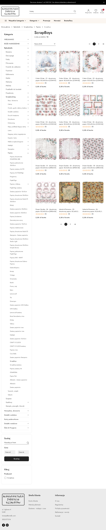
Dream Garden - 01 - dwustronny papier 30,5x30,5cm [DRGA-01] (46, 167)
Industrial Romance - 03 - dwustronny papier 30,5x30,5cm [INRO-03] (69, 210)
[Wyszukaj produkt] (52, 11)
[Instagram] (7, 525)
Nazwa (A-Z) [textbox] (38, 44)
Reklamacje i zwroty (62, 512)
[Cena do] (23, 452)
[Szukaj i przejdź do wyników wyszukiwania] (74, 11)
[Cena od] (9, 452)
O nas (57, 501)
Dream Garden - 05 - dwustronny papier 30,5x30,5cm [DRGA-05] (93, 167)
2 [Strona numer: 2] (98, 44)
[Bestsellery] (68, 20)
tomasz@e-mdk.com (9, 516)
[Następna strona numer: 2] (103, 44)
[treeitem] (16, 39)
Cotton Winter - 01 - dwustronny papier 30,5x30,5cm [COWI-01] (46, 79)
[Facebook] (3, 525)
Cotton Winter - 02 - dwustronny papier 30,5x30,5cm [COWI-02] (69, 79)
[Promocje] (46, 20)
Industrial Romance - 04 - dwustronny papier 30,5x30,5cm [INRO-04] (93, 210)
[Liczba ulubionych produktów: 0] (96, 11)
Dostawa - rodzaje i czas (37, 508)
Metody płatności (35, 505)
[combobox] (45, 44)
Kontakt (57, 516)
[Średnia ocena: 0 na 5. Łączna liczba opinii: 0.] (41, 83)
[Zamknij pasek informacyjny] (104, 2)
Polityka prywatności (62, 508)
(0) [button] (45, 83)
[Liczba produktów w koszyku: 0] (102, 11)
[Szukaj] (28, 442)
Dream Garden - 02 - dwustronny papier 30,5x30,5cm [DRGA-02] (69, 167)
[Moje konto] (88, 11)
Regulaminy (59, 505)
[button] (34, 20)
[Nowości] (57, 20)
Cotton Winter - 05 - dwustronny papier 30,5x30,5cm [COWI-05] (69, 123)
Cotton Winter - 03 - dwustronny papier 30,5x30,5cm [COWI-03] (93, 79)
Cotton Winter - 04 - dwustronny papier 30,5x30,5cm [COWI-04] (46, 123)
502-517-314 (6, 519)
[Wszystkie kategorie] (14, 20)
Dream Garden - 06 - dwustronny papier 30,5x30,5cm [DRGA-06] (46, 210)
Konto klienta (33, 501)
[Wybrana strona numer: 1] (94, 44)
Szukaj (17, 459)
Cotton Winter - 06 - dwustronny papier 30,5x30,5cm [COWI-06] (93, 123)
